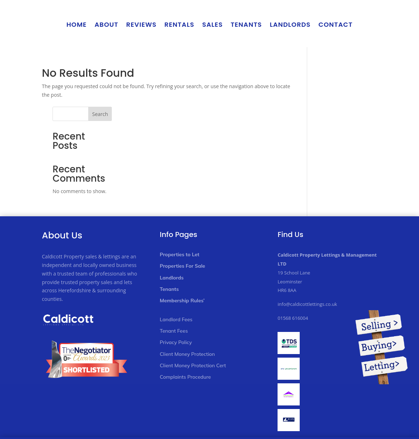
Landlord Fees (176, 280)
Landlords (290, 24)
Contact (335, 24)
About (107, 24)
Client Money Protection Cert (193, 326)
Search (365, 75)
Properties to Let (179, 215)
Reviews (141, 24)
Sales (212, 24)
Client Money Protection (187, 315)
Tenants (246, 24)
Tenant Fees (174, 292)
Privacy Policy (176, 304)
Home (76, 24)
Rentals (179, 24)
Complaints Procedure (185, 338)
